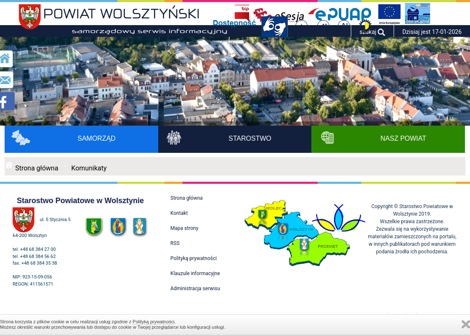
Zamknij (466, 324)
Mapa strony (184, 228)
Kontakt (179, 213)
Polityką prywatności (154, 321)
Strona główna (36, 168)
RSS (175, 243)
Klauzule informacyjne (195, 273)
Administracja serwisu (195, 288)
